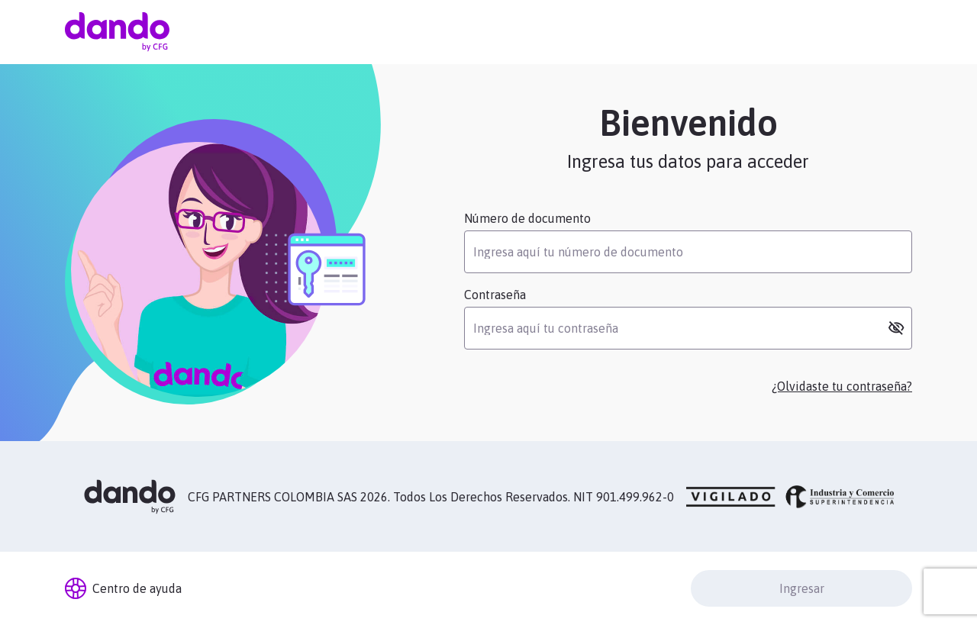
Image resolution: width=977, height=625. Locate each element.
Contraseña (495, 294)
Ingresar (801, 588)
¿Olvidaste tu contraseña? (842, 386)
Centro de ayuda (123, 588)
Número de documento (527, 218)
